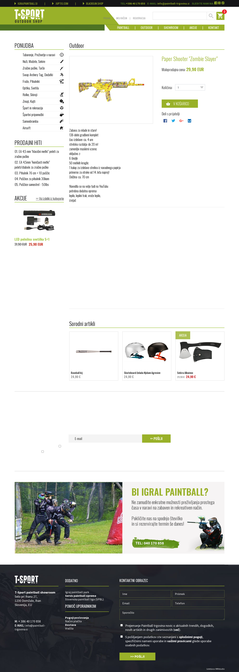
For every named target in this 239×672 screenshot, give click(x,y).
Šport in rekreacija (43, 107)
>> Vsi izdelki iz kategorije (50, 198)
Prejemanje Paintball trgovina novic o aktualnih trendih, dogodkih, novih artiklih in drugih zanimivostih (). (121, 446)
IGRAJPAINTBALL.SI (26, 3)
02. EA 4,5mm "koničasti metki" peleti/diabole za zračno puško (32, 164)
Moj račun (121, 18)
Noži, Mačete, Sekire (43, 61)
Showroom (168, 27)
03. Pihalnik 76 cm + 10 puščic (32, 172)
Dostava (70, 625)
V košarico (181, 103)
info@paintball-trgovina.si (173, 3)
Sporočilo (172, 614)
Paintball (123, 27)
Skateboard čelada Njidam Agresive (147, 375)
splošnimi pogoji (98, 451)
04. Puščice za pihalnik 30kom (32, 178)
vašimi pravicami (152, 451)
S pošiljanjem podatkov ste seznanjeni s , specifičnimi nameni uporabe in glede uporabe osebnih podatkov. (121, 451)
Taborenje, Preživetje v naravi (43, 54)
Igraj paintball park (77, 592)
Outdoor (144, 27)
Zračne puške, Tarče (43, 67)
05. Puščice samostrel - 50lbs (32, 184)
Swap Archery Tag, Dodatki (43, 74)
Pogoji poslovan (75, 617)
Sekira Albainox (200, 375)
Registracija (139, 18)
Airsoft (43, 127)
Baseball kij (94, 375)
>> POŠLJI (156, 438)
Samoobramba (43, 121)
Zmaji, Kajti (43, 101)
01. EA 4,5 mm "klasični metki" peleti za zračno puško (37, 154)
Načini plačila (73, 621)
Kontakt (211, 27)
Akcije (190, 27)
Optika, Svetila (43, 87)
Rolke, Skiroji (43, 94)
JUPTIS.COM (60, 3)
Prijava (106, 18)
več (178, 446)
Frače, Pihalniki (43, 81)
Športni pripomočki (43, 114)
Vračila (69, 628)
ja (87, 617)
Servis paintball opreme (80, 595)
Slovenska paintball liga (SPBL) (84, 599)
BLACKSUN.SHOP (93, 3)
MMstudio (219, 669)
